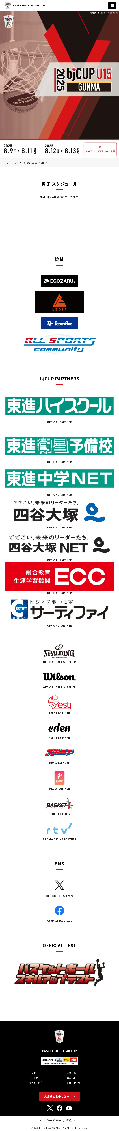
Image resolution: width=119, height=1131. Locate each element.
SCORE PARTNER (59, 805)
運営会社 (71, 1120)
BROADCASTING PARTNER (59, 830)
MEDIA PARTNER (59, 754)
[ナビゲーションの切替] (112, 5)
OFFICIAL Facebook (59, 912)
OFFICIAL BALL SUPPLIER (59, 653)
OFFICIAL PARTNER (59, 407)
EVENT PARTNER (59, 703)
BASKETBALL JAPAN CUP (24, 6)
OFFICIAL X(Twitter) (59, 887)
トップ (6, 162)
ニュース (71, 1077)
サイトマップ (35, 1082)
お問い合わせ (73, 1082)
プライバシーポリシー (50, 1120)
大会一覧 (18, 162)
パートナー (34, 1077)
